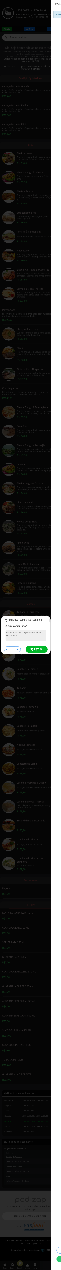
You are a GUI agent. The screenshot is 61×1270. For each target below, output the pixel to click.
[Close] (54, 620)
